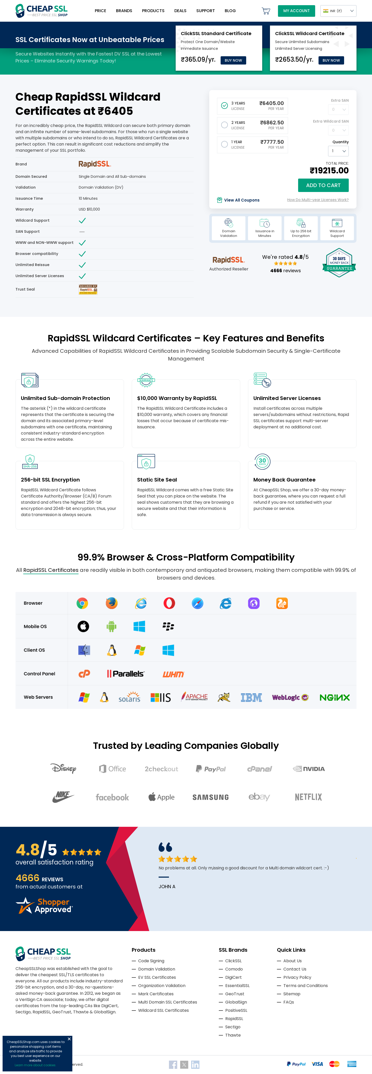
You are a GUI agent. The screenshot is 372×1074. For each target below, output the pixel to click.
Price (100, 11)
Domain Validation (156, 969)
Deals (180, 11)
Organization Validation (161, 986)
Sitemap (291, 994)
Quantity (340, 142)
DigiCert (233, 977)
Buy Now (233, 60)
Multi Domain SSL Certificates (167, 1002)
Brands (124, 11)
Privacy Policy (297, 977)
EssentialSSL (237, 986)
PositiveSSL (236, 1010)
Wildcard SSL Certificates (163, 1010)
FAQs (288, 1002)
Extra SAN (340, 100)
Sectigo (233, 1027)
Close (69, 1039)
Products (153, 11)
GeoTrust (234, 994)
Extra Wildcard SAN (331, 121)
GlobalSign (236, 1002)
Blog (230, 11)
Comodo (234, 969)
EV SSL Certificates (157, 977)
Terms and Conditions (305, 986)
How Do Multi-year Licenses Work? (318, 199)
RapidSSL (234, 1019)
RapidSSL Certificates (51, 570)
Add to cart (323, 185)
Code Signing (151, 961)
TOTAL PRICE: (337, 163)
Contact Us (294, 969)
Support (205, 11)
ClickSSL (233, 961)
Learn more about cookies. (35, 1065)
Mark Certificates (156, 994)
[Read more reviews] (44, 912)
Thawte (233, 1035)
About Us (292, 961)
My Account (296, 10)
